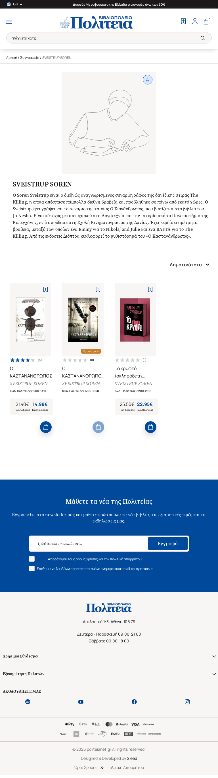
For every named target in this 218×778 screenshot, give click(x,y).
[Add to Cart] (46, 427)
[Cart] (206, 22)
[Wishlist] (183, 22)
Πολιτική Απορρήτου (125, 767)
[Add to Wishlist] (45, 289)
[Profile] (194, 22)
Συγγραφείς (29, 57)
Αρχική (11, 57)
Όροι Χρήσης (86, 767)
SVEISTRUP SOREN (29, 384)
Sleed (132, 758)
